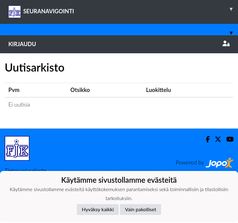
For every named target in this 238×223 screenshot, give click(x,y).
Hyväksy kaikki (98, 209)
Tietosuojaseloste (25, 170)
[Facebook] (205, 139)
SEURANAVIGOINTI (123, 9)
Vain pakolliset (140, 209)
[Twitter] (215, 139)
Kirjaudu (119, 44)
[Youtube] (227, 139)
